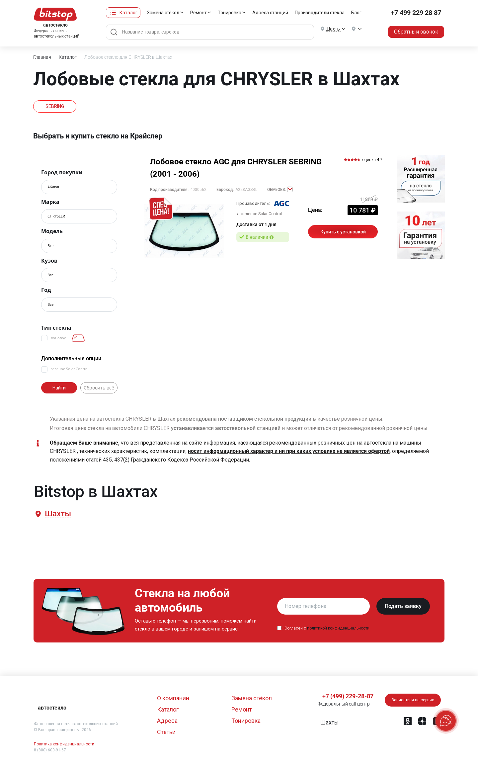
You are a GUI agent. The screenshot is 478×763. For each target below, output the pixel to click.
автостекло (52, 708)
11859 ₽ (369, 199)
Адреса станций (270, 12)
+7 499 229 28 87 (416, 13)
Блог (356, 12)
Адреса (167, 720)
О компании (173, 698)
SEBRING (54, 106)
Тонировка (229, 12)
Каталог (128, 12)
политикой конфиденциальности (338, 628)
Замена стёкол (163, 12)
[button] (57, 513)
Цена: (315, 210)
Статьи (166, 731)
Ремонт (198, 12)
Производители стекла (320, 12)
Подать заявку (403, 606)
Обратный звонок (416, 32)
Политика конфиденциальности (64, 744)
